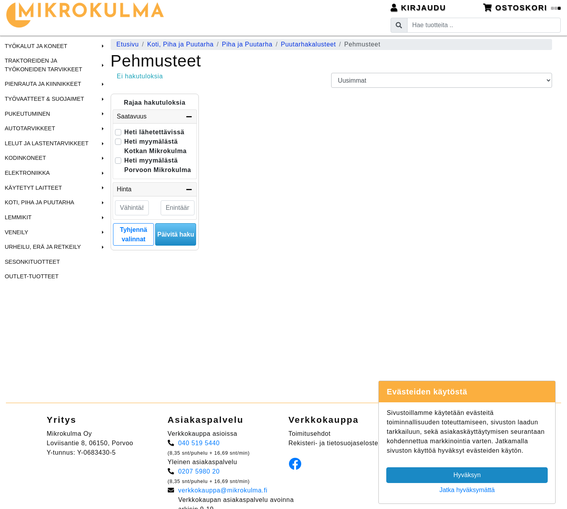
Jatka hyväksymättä (467, 490)
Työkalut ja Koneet (36, 46)
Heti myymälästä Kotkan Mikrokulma (155, 146)
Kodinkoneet (25, 158)
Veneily (16, 232)
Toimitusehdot (310, 433)
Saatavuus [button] (155, 116)
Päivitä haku (176, 234)
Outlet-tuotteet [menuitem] (32, 276)
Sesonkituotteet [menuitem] (32, 262)
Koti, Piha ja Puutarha (39, 202)
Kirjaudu (418, 8)
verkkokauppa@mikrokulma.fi (223, 490)
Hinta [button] (155, 189)
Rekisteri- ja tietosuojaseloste (333, 443)
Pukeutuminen (27, 114)
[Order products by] (441, 80)
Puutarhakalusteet (308, 44)
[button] (101, 46)
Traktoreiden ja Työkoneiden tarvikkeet (43, 64)
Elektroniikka (27, 173)
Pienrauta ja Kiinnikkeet (43, 84)
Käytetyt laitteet (33, 188)
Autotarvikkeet (30, 128)
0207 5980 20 (199, 471)
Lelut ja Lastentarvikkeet (47, 143)
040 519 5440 (199, 443)
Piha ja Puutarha (247, 44)
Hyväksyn (467, 475)
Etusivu (128, 44)
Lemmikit (18, 217)
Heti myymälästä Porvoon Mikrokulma (157, 165)
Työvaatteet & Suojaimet (44, 99)
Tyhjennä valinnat (133, 234)
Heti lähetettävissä (154, 132)
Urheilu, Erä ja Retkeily (43, 247)
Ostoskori (522, 8)
